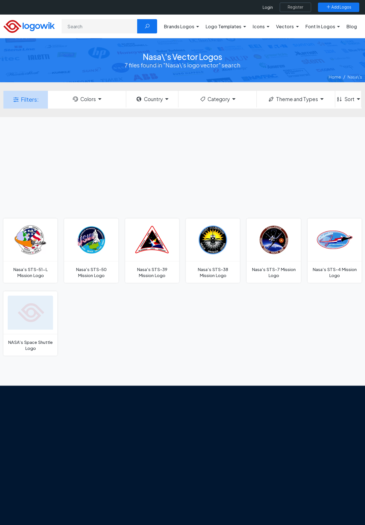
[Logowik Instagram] (52, 485)
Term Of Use (40, 471)
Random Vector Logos (294, 509)
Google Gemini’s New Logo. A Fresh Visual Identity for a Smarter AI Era (144, 422)
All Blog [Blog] (117, 509)
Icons (277, 439)
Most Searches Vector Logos (300, 499)
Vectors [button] (285, 26)
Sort (345, 99)
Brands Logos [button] (179, 26)
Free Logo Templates (293, 429)
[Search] (99, 26)
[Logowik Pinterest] (63, 485)
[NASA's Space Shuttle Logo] (30, 323)
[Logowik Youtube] (75, 485)
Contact (37, 451)
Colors (84, 99)
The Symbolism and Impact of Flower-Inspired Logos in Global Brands (140, 492)
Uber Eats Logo (205, 459)
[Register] (295, 7)
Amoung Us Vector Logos (215, 419)
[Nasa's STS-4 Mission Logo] (335, 251)
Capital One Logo (208, 469)
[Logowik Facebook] (28, 485)
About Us (37, 441)
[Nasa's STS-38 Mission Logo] (213, 251)
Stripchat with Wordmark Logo (220, 499)
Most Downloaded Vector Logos (303, 479)
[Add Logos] (338, 7)
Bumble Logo (204, 479)
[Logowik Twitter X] (40, 485)
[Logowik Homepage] (29, 26)
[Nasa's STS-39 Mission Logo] (152, 251)
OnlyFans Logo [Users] (205, 439)
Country (149, 99)
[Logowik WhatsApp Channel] (29, 496)
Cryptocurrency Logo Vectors (301, 489)
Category (215, 99)
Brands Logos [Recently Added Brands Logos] (285, 419)
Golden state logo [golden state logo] (209, 489)
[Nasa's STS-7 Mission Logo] (274, 251)
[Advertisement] (182, 167)
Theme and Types (293, 99)
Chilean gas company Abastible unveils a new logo (140, 472)
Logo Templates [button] (223, 26)
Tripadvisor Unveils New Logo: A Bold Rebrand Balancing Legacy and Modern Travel (140, 442)
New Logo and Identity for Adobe (142, 459)
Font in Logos (285, 459)
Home (335, 76)
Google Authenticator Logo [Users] (218, 429)
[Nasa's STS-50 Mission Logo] (91, 251)
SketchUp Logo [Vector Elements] (206, 449)
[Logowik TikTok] (87, 485)
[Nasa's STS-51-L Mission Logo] (30, 251)
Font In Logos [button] (320, 26)
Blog (351, 26)
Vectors (280, 449)
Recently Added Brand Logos (300, 469)
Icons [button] (259, 26)
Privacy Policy (42, 461)
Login (268, 7)
